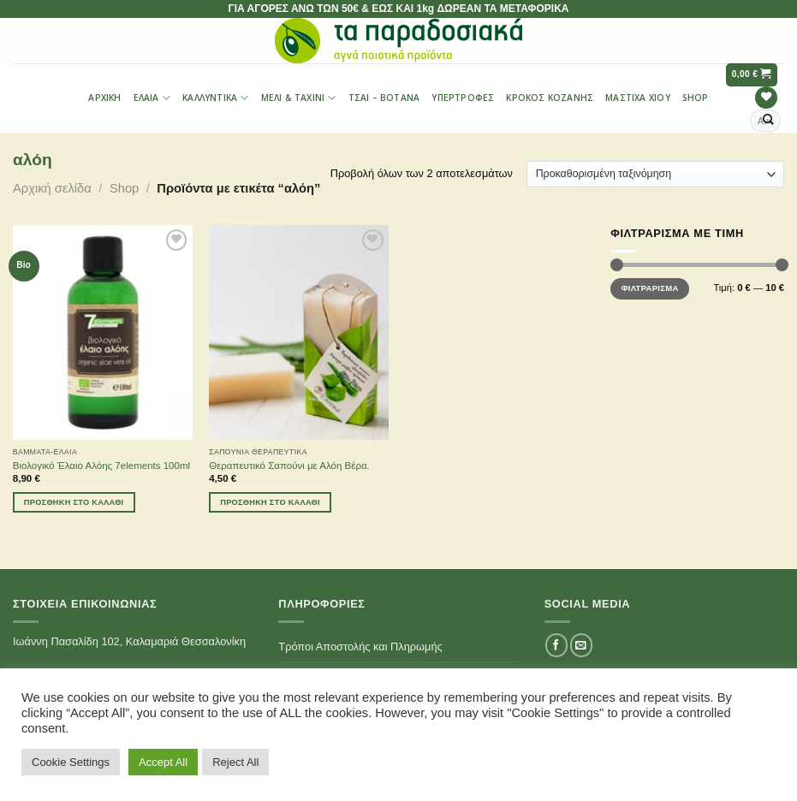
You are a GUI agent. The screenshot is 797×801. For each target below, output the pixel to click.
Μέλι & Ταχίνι (298, 98)
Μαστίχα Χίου (637, 98)
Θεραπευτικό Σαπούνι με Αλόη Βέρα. (289, 465)
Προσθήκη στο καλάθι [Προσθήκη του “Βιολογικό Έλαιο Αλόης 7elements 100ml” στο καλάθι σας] (74, 502)
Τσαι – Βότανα (384, 98)
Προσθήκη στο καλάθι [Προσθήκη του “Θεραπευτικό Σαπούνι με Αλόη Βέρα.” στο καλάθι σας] (270, 502)
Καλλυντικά (215, 98)
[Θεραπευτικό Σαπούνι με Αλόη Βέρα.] (299, 332)
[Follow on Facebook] (556, 644)
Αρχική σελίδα (52, 188)
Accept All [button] (163, 762)
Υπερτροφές (462, 98)
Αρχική (104, 98)
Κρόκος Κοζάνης (549, 98)
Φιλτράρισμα (650, 288)
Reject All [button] (235, 762)
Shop (695, 98)
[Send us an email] (581, 644)
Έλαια (152, 98)
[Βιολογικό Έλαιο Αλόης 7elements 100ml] (103, 332)
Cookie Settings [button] (71, 762)
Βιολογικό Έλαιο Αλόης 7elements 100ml (101, 465)
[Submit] (769, 120)
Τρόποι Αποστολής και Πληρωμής (360, 646)
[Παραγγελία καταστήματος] (655, 174)
